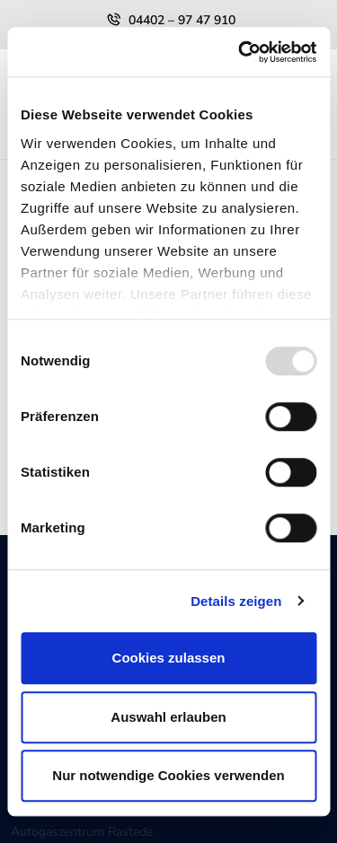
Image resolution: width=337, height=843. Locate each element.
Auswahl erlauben (168, 716)
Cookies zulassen (169, 657)
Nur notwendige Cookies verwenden (168, 775)
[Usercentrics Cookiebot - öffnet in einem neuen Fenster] (240, 52)
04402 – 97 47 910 (182, 20)
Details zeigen (236, 601)
